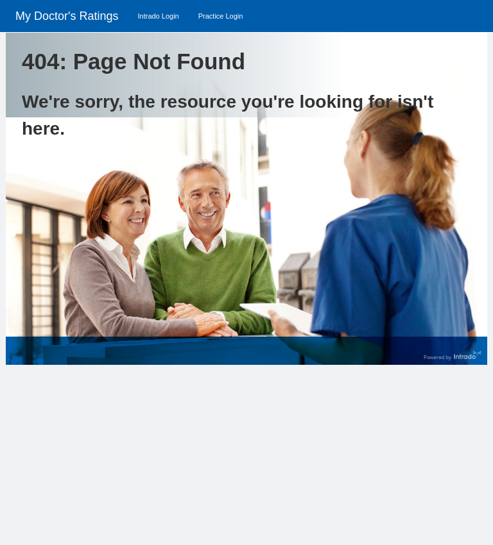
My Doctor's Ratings (66, 16)
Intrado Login (157, 16)
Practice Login (220, 16)
